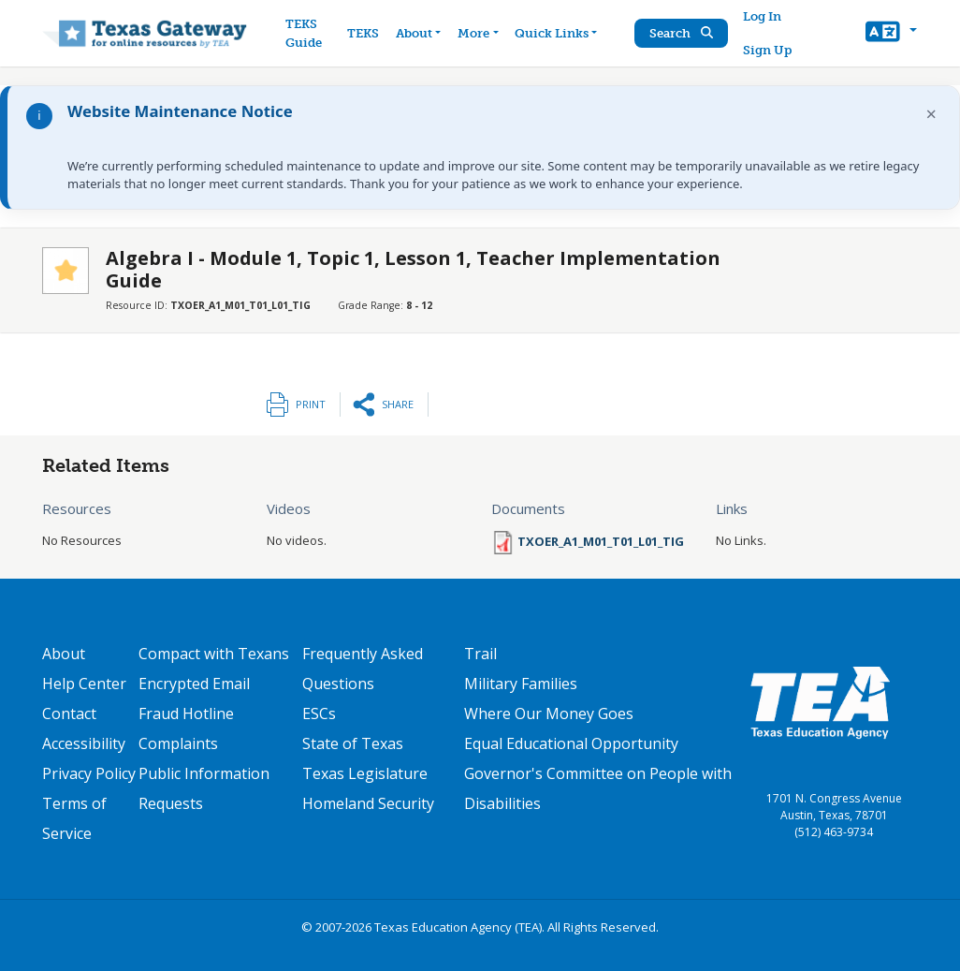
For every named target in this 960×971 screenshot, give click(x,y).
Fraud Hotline (186, 713)
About (63, 653)
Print (311, 404)
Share (398, 404)
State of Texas (352, 743)
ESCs (319, 713)
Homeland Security (368, 803)
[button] (891, 33)
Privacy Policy (89, 773)
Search (681, 33)
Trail (480, 653)
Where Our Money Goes (548, 713)
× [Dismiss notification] (931, 113)
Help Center (84, 683)
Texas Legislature (365, 773)
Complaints (178, 743)
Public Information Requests (203, 788)
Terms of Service (74, 818)
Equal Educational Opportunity (571, 743)
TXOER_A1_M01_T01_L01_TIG (600, 541)
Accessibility (83, 743)
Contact (69, 713)
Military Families (520, 683)
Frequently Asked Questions (362, 668)
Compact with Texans (213, 653)
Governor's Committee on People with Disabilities (598, 788)
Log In (762, 16)
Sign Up (767, 50)
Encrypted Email (194, 683)
